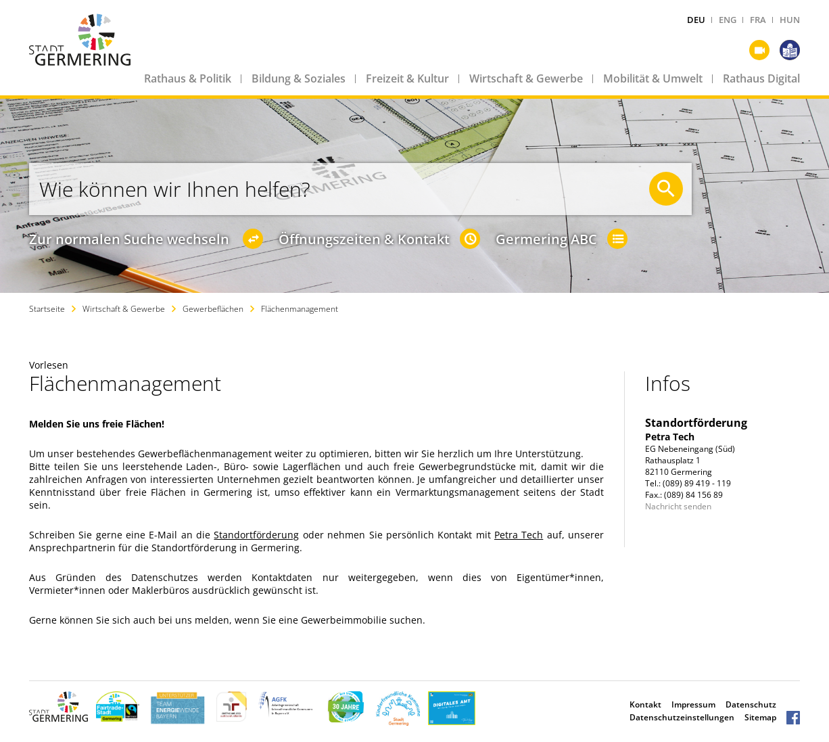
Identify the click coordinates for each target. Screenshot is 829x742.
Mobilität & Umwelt (653, 78)
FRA (758, 20)
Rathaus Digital (761, 78)
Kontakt (645, 704)
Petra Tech (518, 534)
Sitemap (760, 717)
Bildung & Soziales (299, 78)
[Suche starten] (666, 189)
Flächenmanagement (299, 309)
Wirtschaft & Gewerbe (526, 78)
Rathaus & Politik (187, 78)
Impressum (693, 704)
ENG (727, 20)
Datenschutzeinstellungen (682, 717)
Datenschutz (751, 704)
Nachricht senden (678, 506)
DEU (696, 20)
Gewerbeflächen (213, 309)
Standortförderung (256, 534)
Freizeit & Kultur (407, 78)
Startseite (47, 309)
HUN (790, 20)
